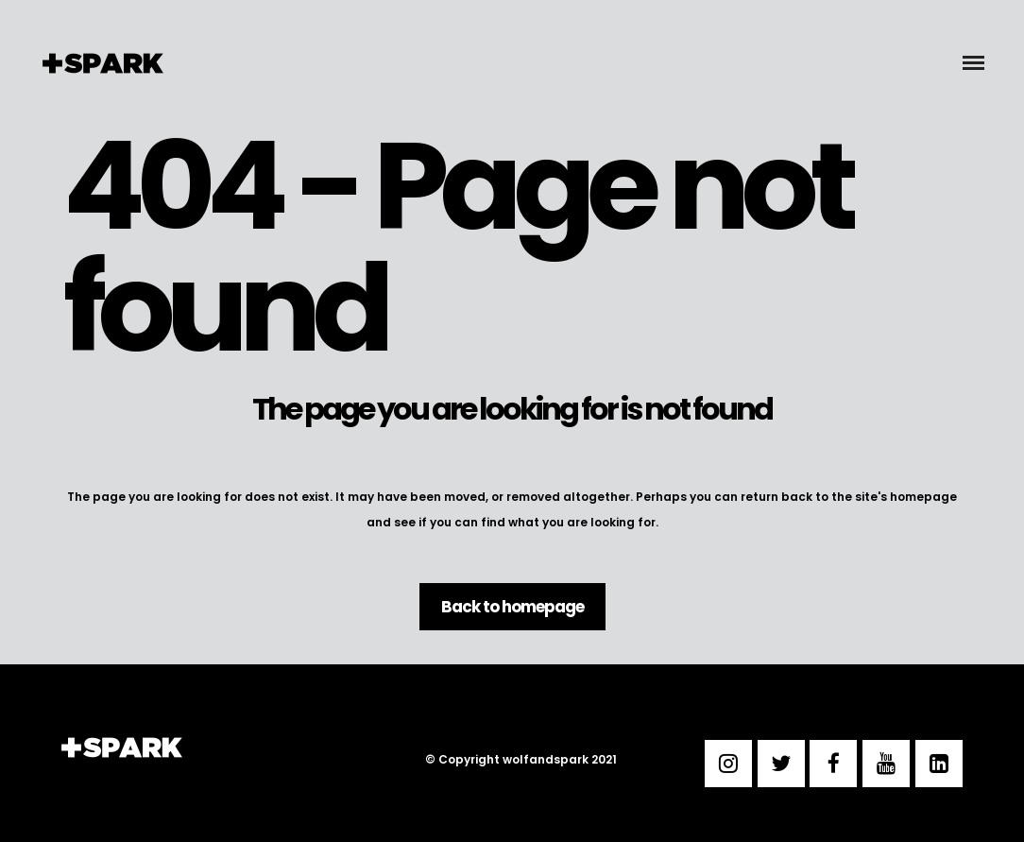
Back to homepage (512, 606)
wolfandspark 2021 (560, 759)
